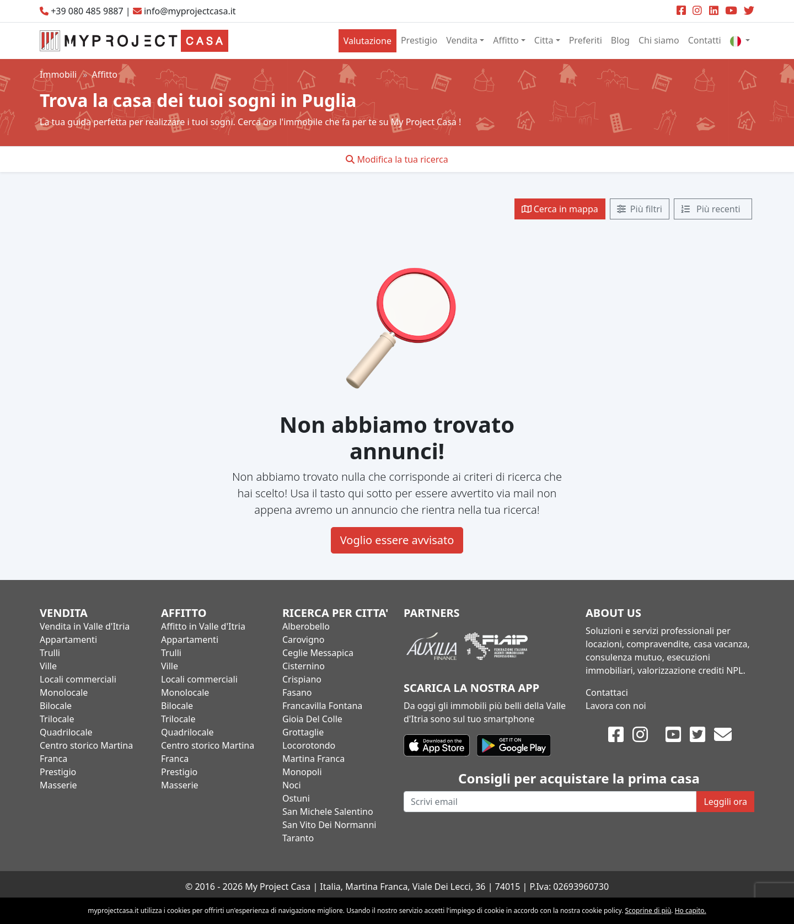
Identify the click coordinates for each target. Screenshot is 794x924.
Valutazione (367, 41)
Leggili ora (725, 802)
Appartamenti (68, 639)
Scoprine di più (648, 910)
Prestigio (419, 40)
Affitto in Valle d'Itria (203, 626)
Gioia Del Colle (312, 719)
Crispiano (301, 679)
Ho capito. (690, 910)
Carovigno (303, 639)
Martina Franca (313, 759)
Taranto (298, 838)
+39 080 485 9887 (87, 11)
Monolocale (64, 692)
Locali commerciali (78, 679)
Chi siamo (659, 40)
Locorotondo (308, 745)
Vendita (462, 40)
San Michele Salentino (327, 811)
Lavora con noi (616, 706)
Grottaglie (303, 732)
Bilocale (56, 706)
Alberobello (306, 626)
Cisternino (303, 666)
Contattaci (607, 692)
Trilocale (57, 719)
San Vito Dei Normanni (329, 825)
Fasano (297, 692)
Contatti (704, 40)
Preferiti (585, 40)
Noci (291, 785)
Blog (620, 40)
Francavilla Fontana (322, 706)
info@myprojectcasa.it (190, 11)
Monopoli (302, 772)
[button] (740, 40)
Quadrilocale (66, 732)
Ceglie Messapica (317, 653)
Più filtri (639, 209)
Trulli (50, 653)
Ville (48, 666)
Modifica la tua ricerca (397, 159)
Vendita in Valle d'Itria (85, 626)
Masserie (58, 785)
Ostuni (296, 798)
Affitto (506, 40)
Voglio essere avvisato (397, 540)
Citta (544, 40)
